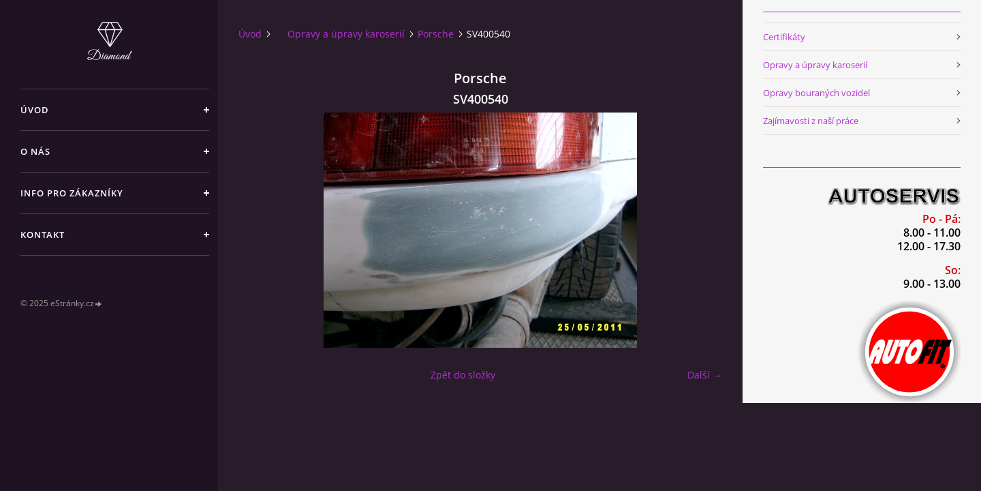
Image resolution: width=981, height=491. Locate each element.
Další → (704, 374)
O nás (35, 151)
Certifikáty (784, 37)
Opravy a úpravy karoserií (346, 33)
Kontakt (42, 234)
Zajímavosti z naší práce (810, 121)
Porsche (436, 33)
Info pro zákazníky (71, 193)
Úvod (34, 110)
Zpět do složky (463, 374)
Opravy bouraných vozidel (816, 93)
